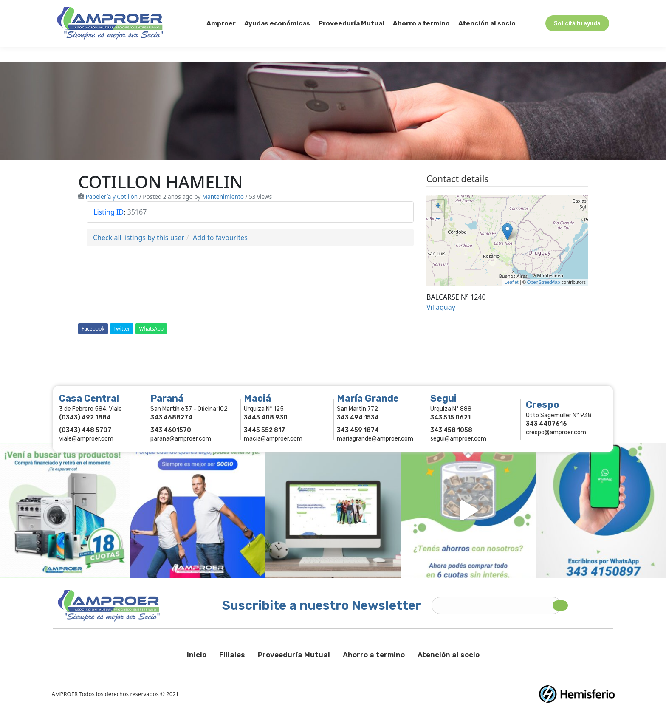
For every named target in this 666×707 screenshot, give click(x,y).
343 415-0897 (152, 8)
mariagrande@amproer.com (375, 438)
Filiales (232, 654)
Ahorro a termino (374, 654)
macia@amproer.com (273, 438)
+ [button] (438, 206)
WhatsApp (151, 328)
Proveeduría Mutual (294, 654)
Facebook (93, 328)
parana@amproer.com (180, 438)
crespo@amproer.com (556, 432)
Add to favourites (220, 237)
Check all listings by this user (138, 237)
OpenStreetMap (543, 282)
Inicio (196, 654)
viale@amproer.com (86, 438)
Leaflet (512, 282)
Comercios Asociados (555, 8)
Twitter (121, 328)
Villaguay (440, 307)
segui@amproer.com (458, 438)
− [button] (438, 219)
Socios (500, 8)
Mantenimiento (223, 196)
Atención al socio (449, 654)
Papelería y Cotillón (112, 196)
